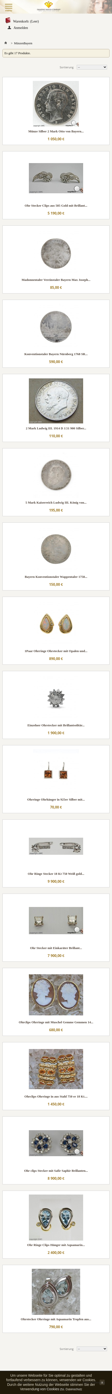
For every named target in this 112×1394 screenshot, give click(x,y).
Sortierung (67, 67)
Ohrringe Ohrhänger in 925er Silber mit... (56, 799)
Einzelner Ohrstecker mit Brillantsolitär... (56, 725)
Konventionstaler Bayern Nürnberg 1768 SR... (56, 354)
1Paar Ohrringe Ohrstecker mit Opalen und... (56, 651)
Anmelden (21, 27)
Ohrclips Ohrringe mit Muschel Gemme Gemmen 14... (56, 1022)
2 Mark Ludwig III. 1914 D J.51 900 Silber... (56, 428)
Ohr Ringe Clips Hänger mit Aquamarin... (56, 1245)
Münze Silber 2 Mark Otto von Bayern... (56, 131)
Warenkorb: (26, 21)
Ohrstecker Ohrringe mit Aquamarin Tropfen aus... (56, 1319)
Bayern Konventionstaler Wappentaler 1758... (56, 577)
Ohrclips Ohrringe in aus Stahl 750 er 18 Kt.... (56, 1096)
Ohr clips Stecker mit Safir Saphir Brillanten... (56, 1171)
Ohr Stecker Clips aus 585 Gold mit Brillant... (56, 205)
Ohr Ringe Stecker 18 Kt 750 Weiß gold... (56, 874)
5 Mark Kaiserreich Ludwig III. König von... (56, 502)
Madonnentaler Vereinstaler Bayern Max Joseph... (55, 280)
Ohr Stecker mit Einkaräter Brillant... (56, 948)
